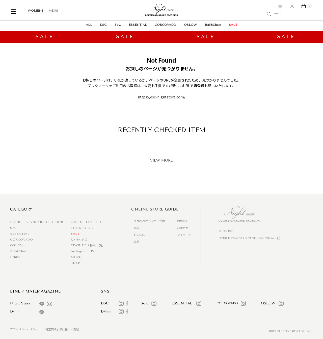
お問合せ (182, 228)
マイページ (184, 235)
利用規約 (182, 221)
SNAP (75, 263)
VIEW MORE (161, 160)
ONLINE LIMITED (86, 222)
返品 (136, 242)
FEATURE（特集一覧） (88, 245)
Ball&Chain (213, 25)
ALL (89, 25)
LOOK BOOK (82, 228)
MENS (53, 10)
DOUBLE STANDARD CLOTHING (37, 222)
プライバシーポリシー (24, 329)
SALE (233, 25)
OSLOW (190, 25)
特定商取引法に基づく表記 (62, 329)
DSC (103, 25)
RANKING (79, 239)
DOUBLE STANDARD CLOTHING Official (247, 238)
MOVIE (77, 257)
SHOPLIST (226, 231)
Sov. (118, 25)
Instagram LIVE (83, 251)
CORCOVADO (165, 25)
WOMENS (35, 10)
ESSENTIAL (138, 25)
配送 (136, 228)
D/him (15, 257)
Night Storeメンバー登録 (149, 221)
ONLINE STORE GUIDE (155, 209)
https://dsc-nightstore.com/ (161, 96)
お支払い (139, 235)
